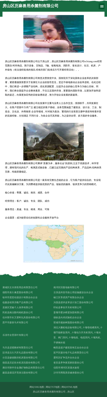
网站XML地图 (37, 387)
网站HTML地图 (70, 387)
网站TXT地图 (53, 387)
